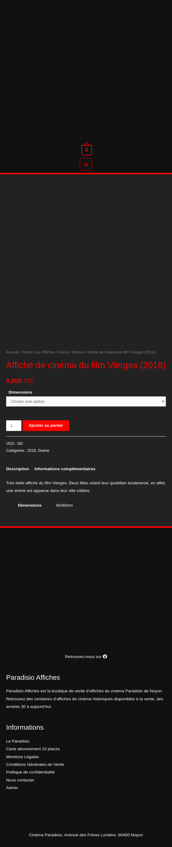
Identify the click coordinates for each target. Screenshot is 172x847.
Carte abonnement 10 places (33, 749)
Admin (12, 787)
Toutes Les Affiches (38, 352)
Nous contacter (20, 780)
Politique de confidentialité (30, 772)
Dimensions (20, 392)
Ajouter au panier (46, 425)
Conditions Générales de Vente (35, 764)
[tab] (17, 469)
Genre (63, 352)
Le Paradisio (17, 741)
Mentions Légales (22, 756)
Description (17, 469)
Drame (78, 352)
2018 (32, 450)
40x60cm (64, 505)
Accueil (12, 352)
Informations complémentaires (65, 469)
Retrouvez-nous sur (86, 656)
